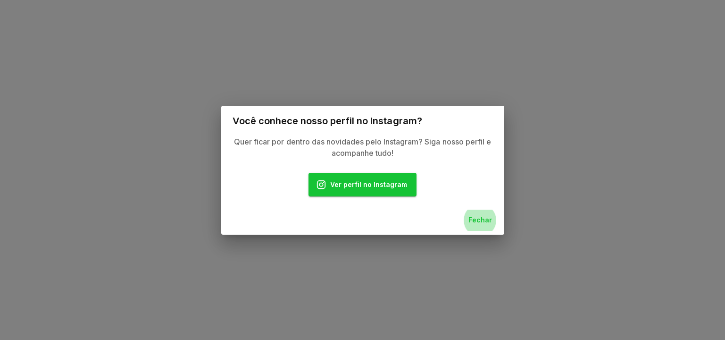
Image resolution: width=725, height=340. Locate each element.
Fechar (480, 220)
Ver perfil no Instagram (362, 185)
